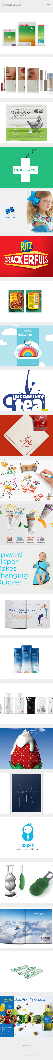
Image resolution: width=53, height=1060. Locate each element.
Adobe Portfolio (31, 1055)
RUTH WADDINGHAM (12, 5)
